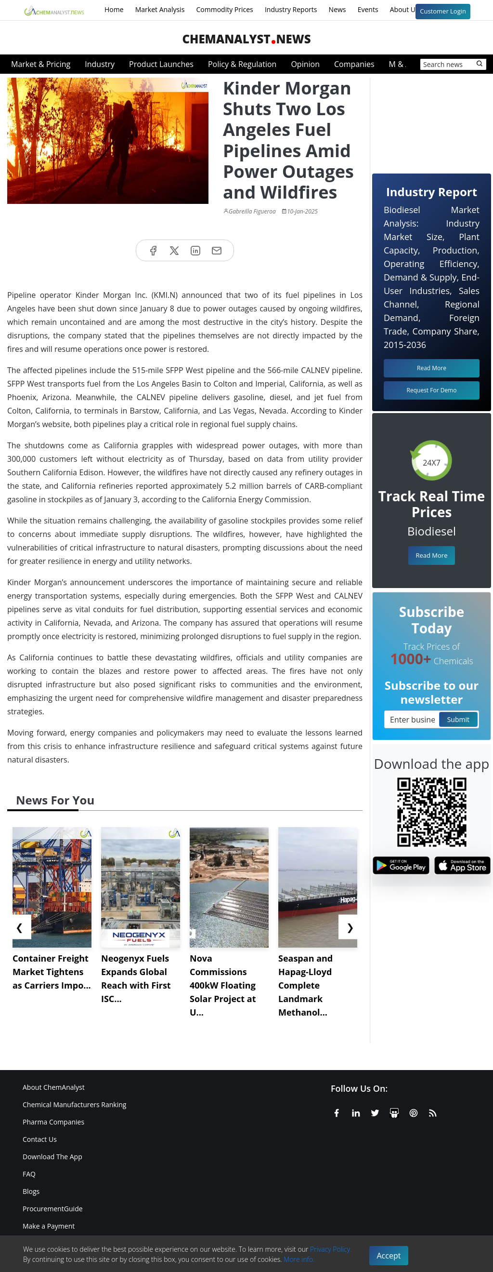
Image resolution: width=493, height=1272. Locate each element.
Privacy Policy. (331, 1249)
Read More (431, 555)
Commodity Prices (224, 9)
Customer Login (443, 11)
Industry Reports (291, 9)
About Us (410, 10)
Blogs (31, 1191)
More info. (299, 1259)
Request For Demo (432, 390)
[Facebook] (336, 1111)
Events (368, 9)
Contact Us (40, 1139)
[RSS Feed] (433, 1111)
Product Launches (161, 64)
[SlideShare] (394, 1111)
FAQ (29, 1173)
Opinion (305, 64)
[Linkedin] (356, 1111)
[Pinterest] (413, 1111)
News (337, 9)
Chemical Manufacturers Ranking (74, 1104)
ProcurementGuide (53, 1208)
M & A (399, 64)
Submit (458, 719)
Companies (354, 64)
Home (114, 9)
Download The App (52, 1156)
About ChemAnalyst (54, 1087)
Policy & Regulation (242, 64)
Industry (100, 64)
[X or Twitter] (375, 1111)
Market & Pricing (40, 64)
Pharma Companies (53, 1121)
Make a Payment (49, 1226)
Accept (389, 1255)
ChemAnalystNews (246, 39)
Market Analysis (160, 9)
